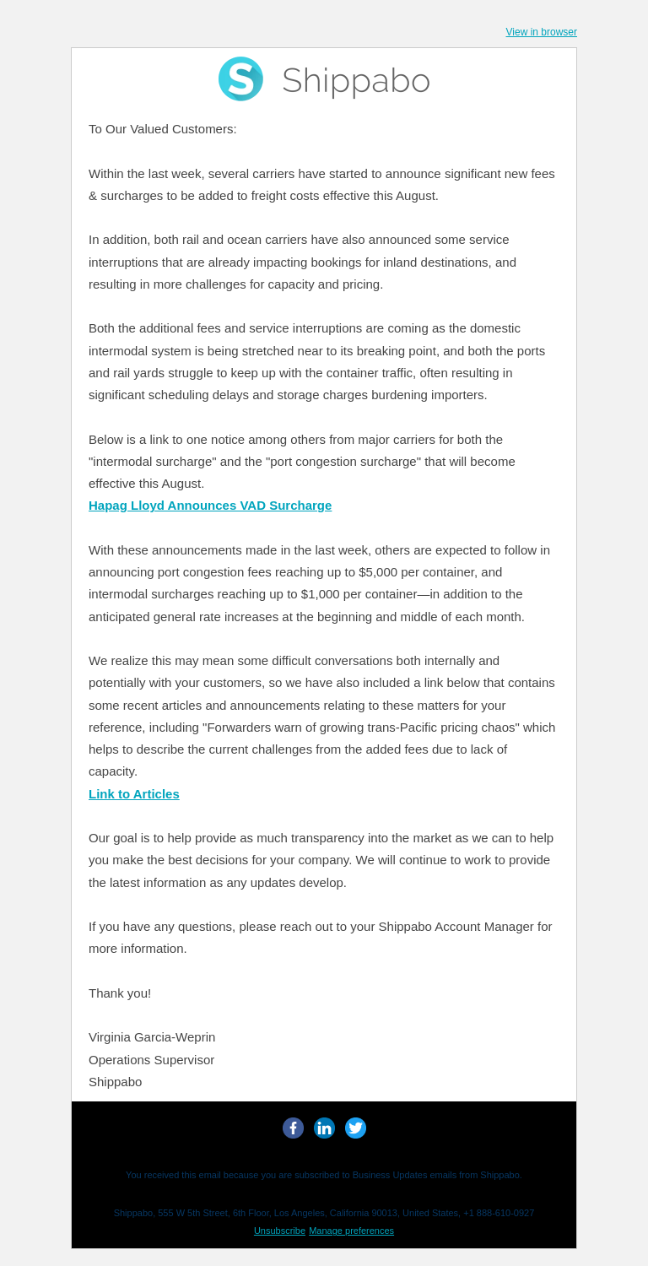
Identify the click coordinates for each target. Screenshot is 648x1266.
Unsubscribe (279, 1230)
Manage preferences (351, 1230)
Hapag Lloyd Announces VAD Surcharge (210, 505)
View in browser (541, 32)
